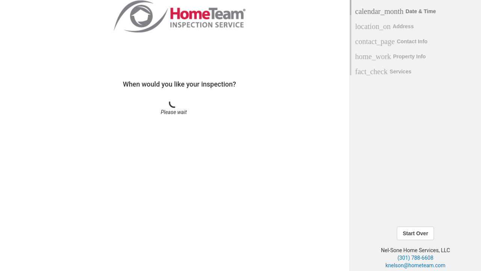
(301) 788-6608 (416, 258)
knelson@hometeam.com (416, 265)
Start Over (415, 233)
